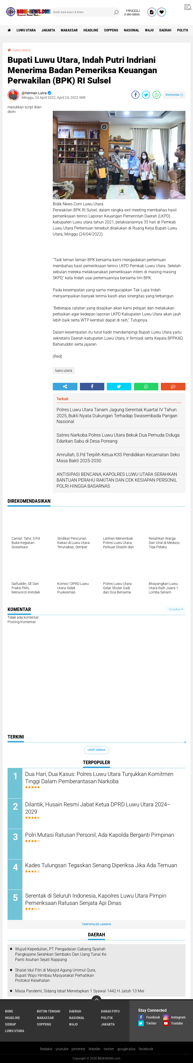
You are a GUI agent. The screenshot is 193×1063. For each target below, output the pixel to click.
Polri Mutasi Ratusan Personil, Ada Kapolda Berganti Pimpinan (99, 835)
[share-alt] (65, 386)
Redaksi (46, 1049)
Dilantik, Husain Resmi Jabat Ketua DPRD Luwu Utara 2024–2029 (97, 808)
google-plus (126, 1049)
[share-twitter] (146, 95)
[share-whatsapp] (157, 95)
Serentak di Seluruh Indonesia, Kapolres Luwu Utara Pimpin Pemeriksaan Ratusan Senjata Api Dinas (95, 899)
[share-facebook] (135, 95)
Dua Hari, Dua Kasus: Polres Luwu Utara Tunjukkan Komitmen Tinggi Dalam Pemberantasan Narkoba (99, 777)
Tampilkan (175, 609)
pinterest (78, 1049)
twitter (109, 1049)
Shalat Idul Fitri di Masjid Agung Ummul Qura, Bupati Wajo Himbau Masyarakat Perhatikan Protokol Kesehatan (55, 975)
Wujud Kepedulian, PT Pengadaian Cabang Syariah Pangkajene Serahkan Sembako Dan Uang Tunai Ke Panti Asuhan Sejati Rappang (60, 954)
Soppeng (111, 30)
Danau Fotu (110, 1011)
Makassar (69, 30)
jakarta (48, 30)
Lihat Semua (96, 750)
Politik (183, 30)
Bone (9, 1011)
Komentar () (174, 95)
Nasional (131, 30)
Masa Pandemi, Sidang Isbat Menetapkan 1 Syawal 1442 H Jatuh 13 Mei (79, 991)
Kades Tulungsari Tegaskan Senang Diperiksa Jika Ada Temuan (101, 865)
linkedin (95, 1049)
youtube (62, 1049)
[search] (85, 12)
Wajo (149, 30)
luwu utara (26, 30)
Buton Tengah (48, 1011)
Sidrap (10, 1024)
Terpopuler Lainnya (96, 924)
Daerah (165, 30)
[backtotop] (96, 1000)
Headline (90, 30)
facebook (146, 1049)
